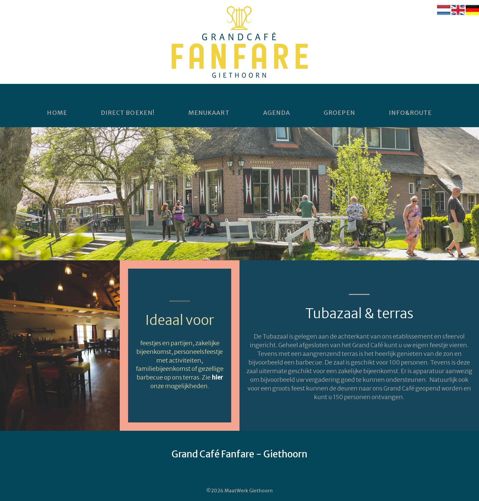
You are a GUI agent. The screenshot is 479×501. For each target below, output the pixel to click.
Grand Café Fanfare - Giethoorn (239, 454)
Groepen (339, 113)
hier (217, 377)
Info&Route (410, 113)
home (57, 113)
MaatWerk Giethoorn (249, 491)
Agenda (276, 113)
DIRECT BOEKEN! (128, 113)
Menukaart (209, 113)
